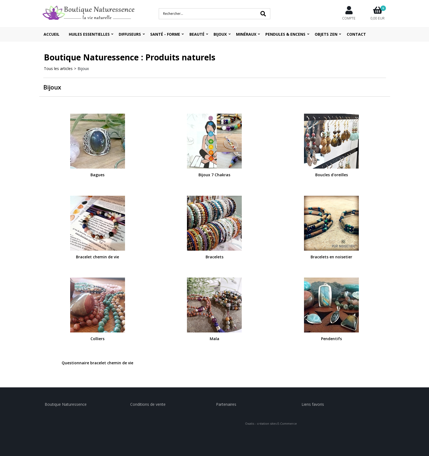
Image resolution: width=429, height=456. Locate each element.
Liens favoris (313, 404)
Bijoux (83, 68)
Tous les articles (58, 68)
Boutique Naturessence (66, 404)
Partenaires (226, 404)
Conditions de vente (148, 404)
